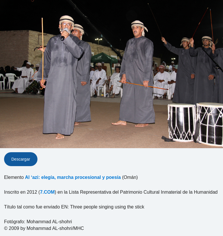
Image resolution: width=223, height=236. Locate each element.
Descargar (20, 159)
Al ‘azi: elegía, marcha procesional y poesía (73, 177)
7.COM (47, 192)
